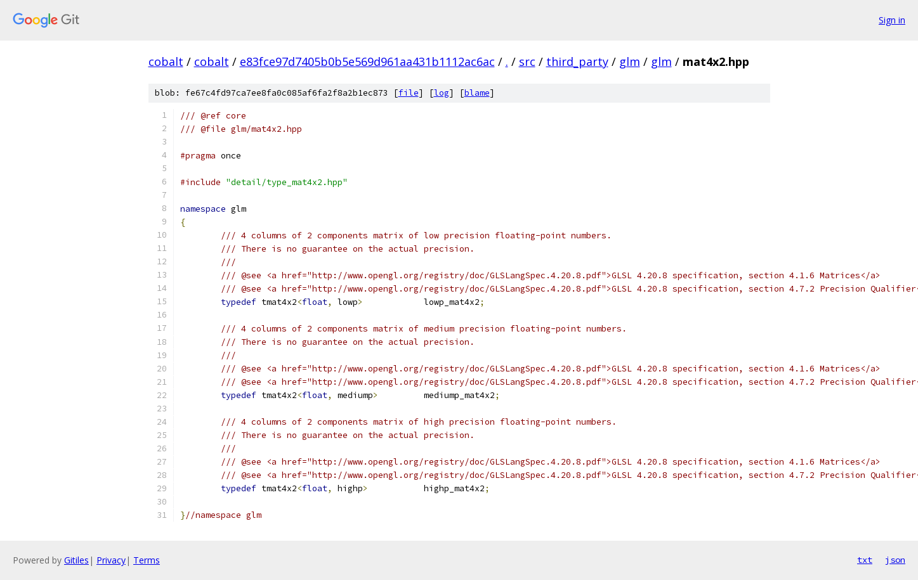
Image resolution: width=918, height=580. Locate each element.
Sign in (892, 20)
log (441, 92)
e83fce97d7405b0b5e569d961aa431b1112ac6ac (367, 61)
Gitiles (76, 560)
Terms (146, 560)
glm (629, 61)
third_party (577, 61)
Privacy (111, 560)
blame (477, 92)
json (895, 559)
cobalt (165, 61)
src (527, 61)
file (408, 92)
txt (864, 559)
